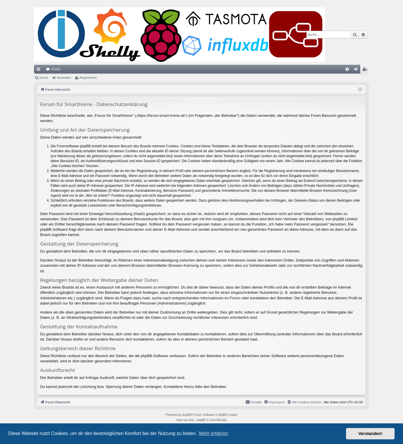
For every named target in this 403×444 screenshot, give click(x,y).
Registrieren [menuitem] (366, 70)
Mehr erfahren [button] (213, 433)
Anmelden (64, 77)
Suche (43, 77)
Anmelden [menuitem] (357, 70)
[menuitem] (347, 69)
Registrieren (88, 77)
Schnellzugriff (39, 70)
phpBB (186, 414)
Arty (191, 420)
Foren (55, 69)
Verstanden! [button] (370, 433)
